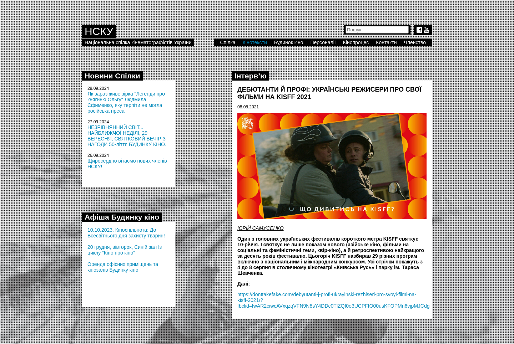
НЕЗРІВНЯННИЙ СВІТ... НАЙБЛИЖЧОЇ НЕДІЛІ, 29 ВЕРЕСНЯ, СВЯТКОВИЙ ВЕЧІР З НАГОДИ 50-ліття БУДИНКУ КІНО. (126, 135)
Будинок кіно (288, 42)
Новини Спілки (112, 76)
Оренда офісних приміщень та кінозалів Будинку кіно (122, 267)
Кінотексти (255, 42)
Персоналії (323, 42)
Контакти (386, 42)
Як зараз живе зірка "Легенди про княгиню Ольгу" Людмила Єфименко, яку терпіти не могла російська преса (126, 102)
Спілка (227, 42)
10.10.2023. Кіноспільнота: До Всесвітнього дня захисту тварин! (126, 232)
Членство (415, 42)
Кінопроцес (356, 42)
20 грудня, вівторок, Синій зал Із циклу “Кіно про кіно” (124, 250)
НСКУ (99, 31)
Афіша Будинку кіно (122, 217)
